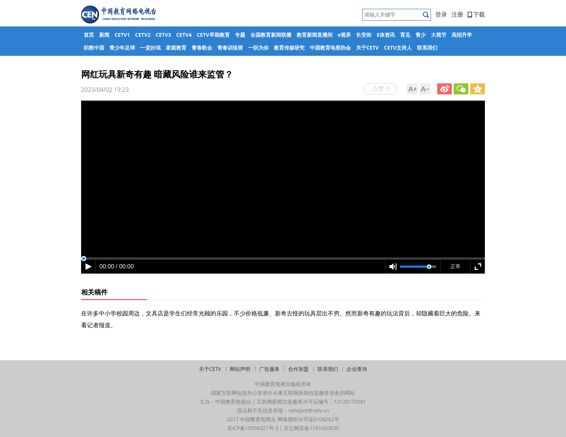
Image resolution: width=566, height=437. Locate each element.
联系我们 (427, 47)
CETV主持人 (398, 47)
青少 (421, 34)
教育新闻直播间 (315, 34)
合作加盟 (298, 368)
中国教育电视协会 (330, 47)
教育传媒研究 (289, 47)
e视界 (344, 34)
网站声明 (240, 368)
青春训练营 (230, 47)
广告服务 (269, 368)
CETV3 (163, 34)
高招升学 (461, 34)
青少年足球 (122, 47)
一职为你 (258, 47)
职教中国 (94, 47)
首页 (89, 34)
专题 (240, 34)
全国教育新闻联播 (270, 34)
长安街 (363, 34)
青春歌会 (202, 47)
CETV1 (122, 34)
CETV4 (184, 34)
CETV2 (142, 34)
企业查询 (357, 368)
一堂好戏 (150, 47)
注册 (457, 14)
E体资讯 (386, 34)
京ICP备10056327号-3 (253, 428)
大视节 (438, 34)
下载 (476, 14)
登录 (441, 14)
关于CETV (367, 47)
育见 (405, 34)
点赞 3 (380, 88)
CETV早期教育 (213, 34)
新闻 (104, 34)
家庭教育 (176, 47)
